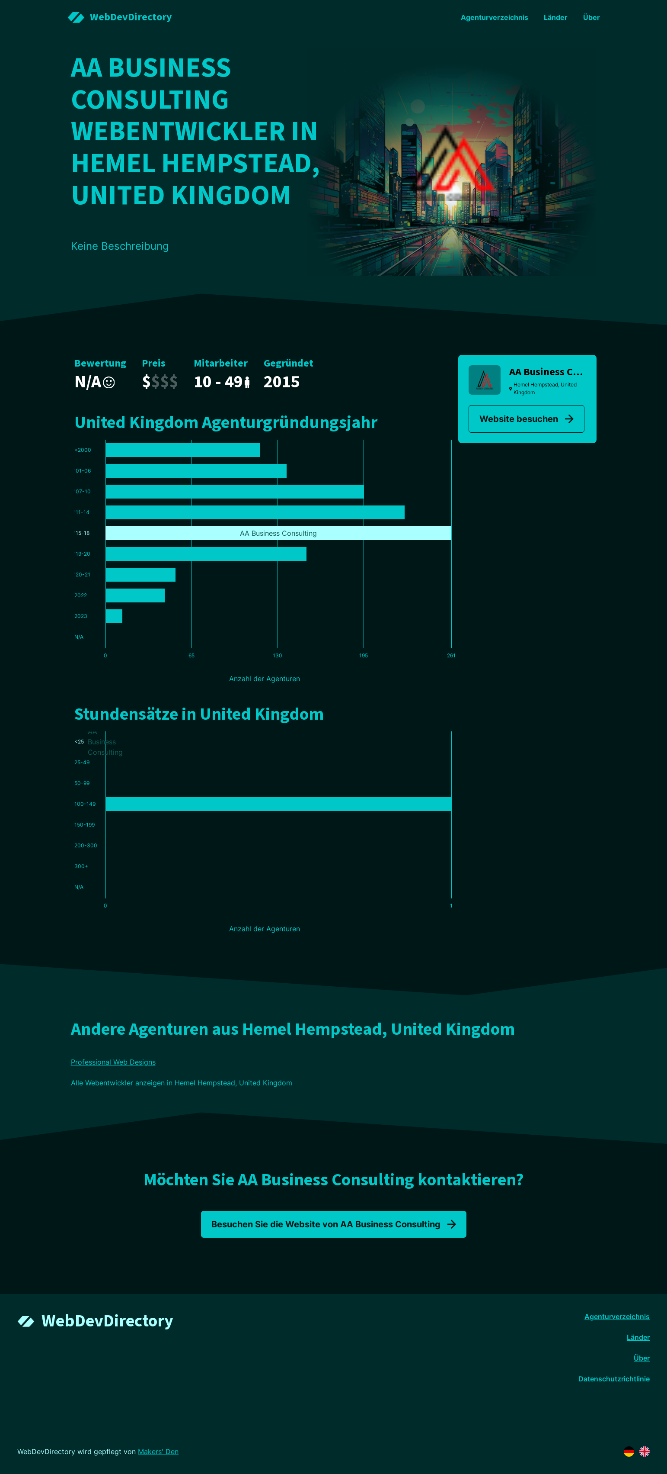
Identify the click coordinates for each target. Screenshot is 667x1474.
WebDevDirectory (107, 1321)
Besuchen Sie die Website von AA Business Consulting (333, 1224)
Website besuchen (526, 419)
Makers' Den (158, 1451)
